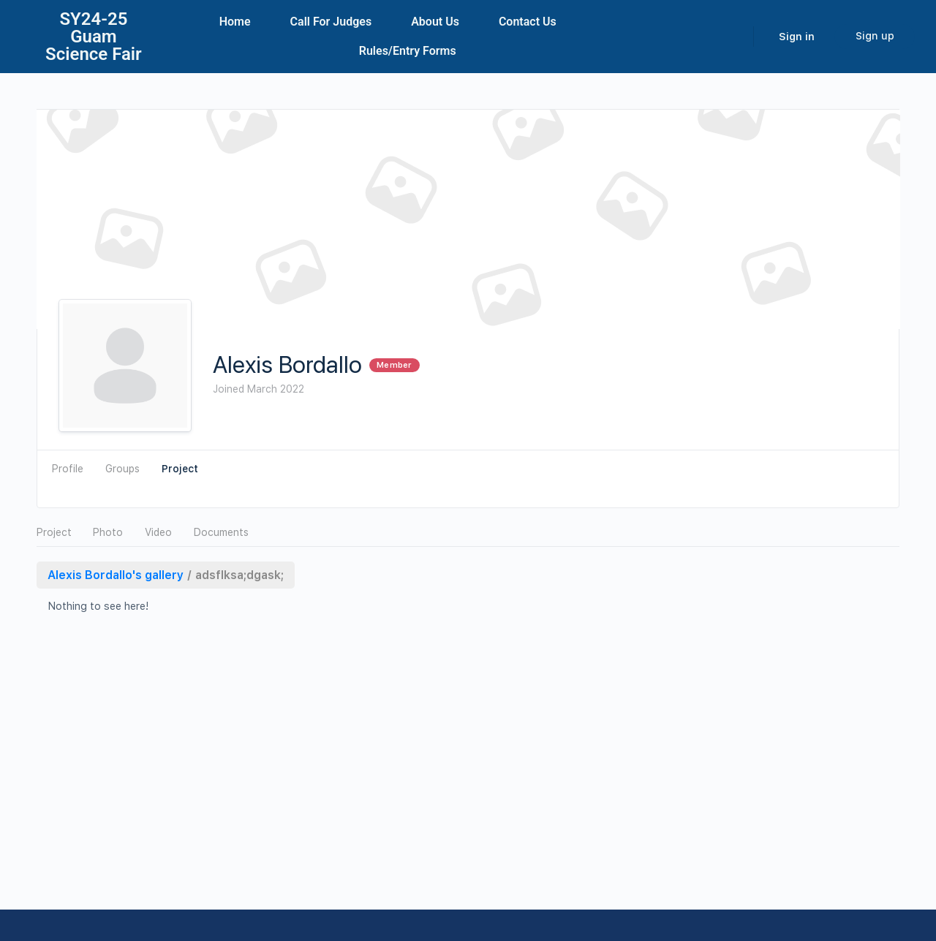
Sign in (797, 36)
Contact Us (527, 22)
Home (235, 22)
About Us (435, 22)
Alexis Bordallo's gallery (116, 575)
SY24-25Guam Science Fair (93, 36)
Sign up (875, 36)
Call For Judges (331, 22)
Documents (221, 532)
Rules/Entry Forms (407, 51)
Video (158, 532)
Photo (108, 532)
